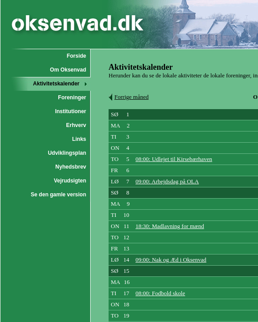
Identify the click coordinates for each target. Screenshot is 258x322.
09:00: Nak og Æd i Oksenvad (171, 259)
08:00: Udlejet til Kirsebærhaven (174, 159)
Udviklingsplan (67, 153)
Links (79, 139)
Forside (76, 56)
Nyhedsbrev (70, 167)
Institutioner (70, 111)
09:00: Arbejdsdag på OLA (167, 181)
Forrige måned (131, 96)
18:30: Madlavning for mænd (170, 226)
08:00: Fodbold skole (160, 293)
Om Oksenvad (68, 70)
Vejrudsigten (70, 181)
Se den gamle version (58, 194)
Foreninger (72, 97)
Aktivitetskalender (56, 83)
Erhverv (76, 125)
